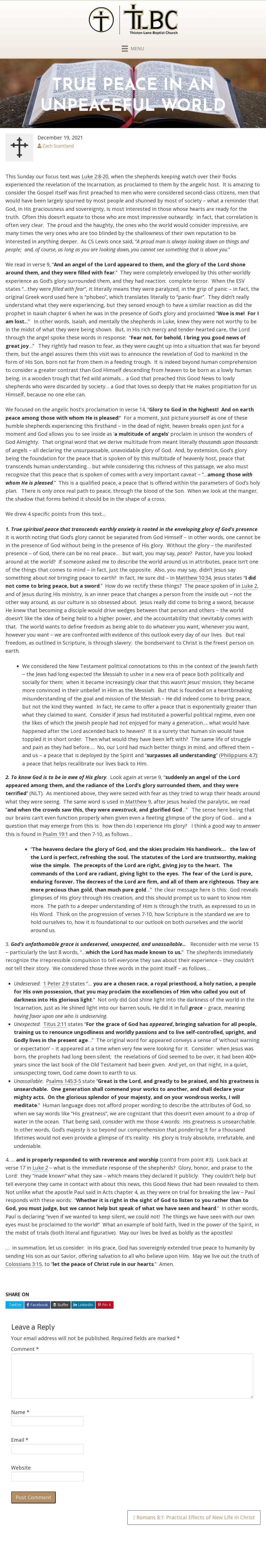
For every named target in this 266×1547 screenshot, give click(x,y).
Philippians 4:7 (238, 755)
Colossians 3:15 (24, 1264)
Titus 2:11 (55, 1024)
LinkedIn (83, 1304)
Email (19, 1439)
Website (21, 1467)
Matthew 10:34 (193, 577)
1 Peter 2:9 (56, 983)
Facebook (37, 1304)
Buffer (61, 1304)
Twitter (15, 1304)
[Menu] (133, 47)
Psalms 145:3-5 (63, 1081)
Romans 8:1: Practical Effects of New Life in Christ (194, 1517)
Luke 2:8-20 (95, 176)
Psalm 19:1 (55, 834)
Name (20, 1412)
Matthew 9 (138, 801)
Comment (25, 1349)
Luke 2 (249, 585)
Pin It (104, 1304)
